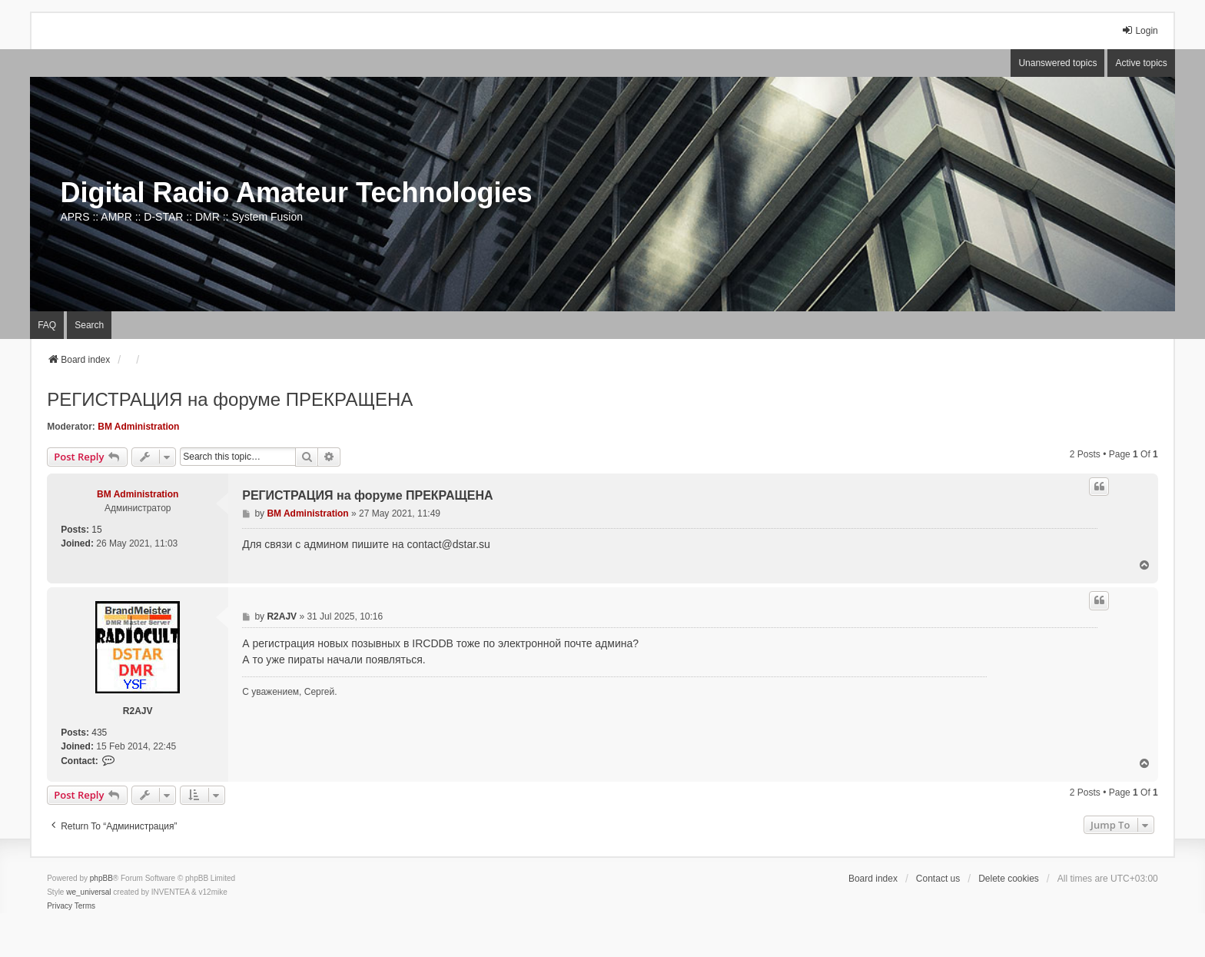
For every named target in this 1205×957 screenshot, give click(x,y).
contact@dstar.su (448, 544)
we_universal (88, 892)
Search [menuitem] (89, 325)
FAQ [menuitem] (47, 325)
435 (99, 732)
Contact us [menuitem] (938, 878)
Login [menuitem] (1139, 30)
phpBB (101, 878)
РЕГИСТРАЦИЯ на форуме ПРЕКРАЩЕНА (230, 399)
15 (96, 529)
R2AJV (138, 711)
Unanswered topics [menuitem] (1057, 63)
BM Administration (138, 426)
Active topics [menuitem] (1141, 63)
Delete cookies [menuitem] (1008, 878)
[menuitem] (59, 906)
